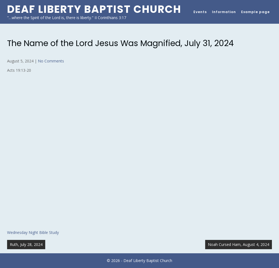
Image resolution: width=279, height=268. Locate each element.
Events (200, 12)
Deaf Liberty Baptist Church (94, 9)
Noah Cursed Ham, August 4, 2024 (238, 244)
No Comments (51, 61)
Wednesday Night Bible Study (33, 232)
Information (224, 12)
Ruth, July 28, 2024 (26, 244)
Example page (255, 12)
